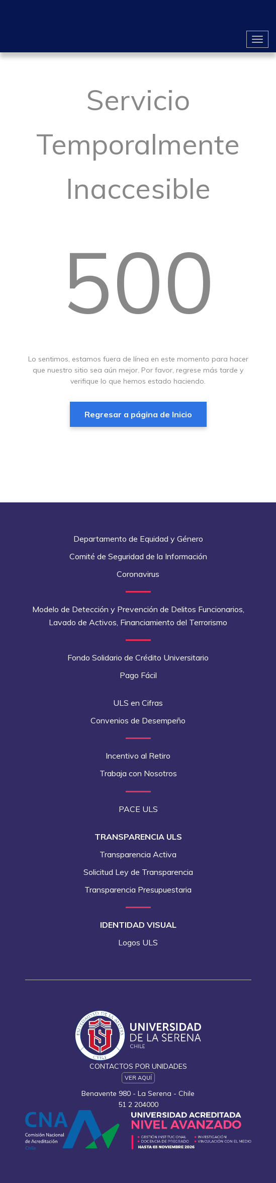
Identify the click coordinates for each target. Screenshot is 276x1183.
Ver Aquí (138, 1077)
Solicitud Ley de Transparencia (138, 872)
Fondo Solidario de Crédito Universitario (138, 657)
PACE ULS (138, 809)
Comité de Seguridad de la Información (138, 556)
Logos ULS (138, 942)
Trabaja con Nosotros (138, 773)
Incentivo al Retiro (138, 756)
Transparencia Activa (138, 854)
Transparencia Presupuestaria (138, 889)
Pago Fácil (138, 675)
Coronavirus (138, 574)
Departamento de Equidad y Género (138, 539)
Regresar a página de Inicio (138, 414)
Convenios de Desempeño (138, 720)
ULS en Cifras (138, 703)
